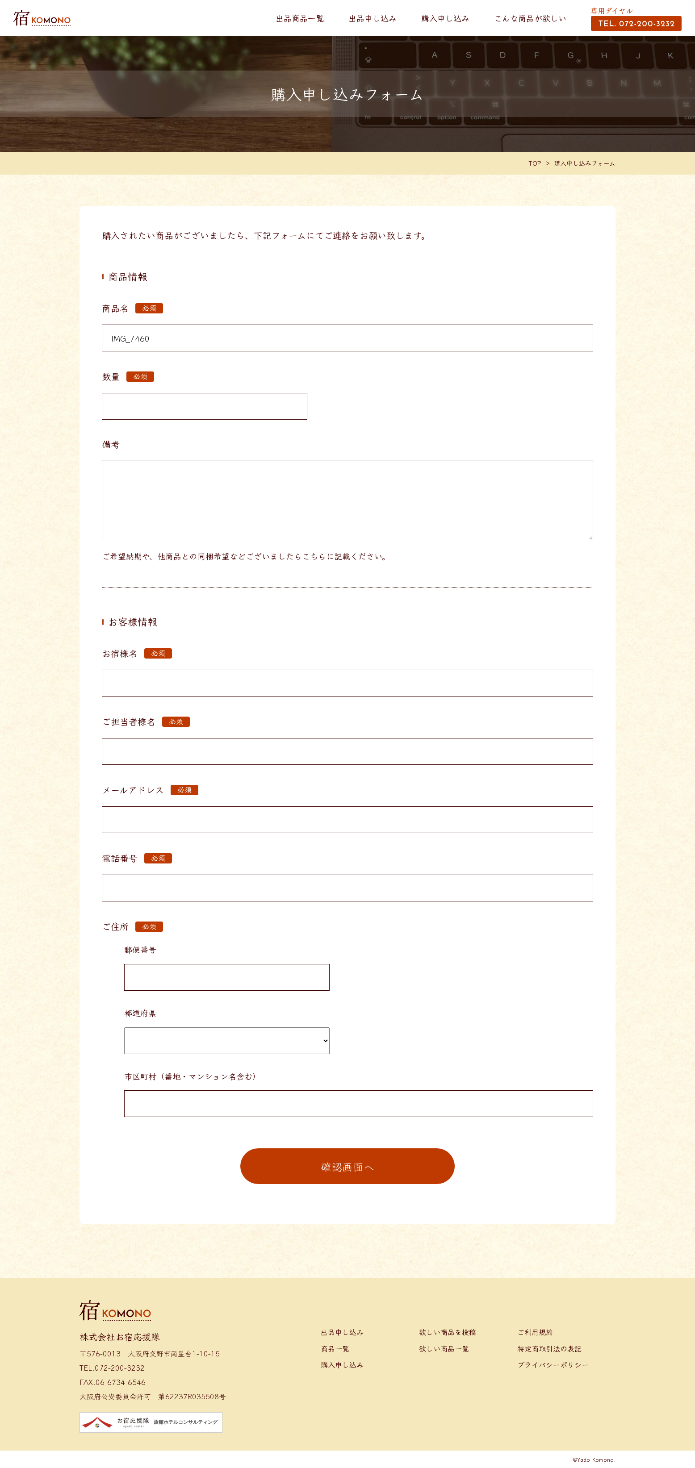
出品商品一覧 (300, 18)
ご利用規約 (535, 1331)
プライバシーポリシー (553, 1364)
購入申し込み (445, 18)
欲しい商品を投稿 (447, 1331)
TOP (535, 162)
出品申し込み (372, 18)
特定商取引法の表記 (549, 1348)
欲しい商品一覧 (444, 1348)
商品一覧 (335, 1348)
